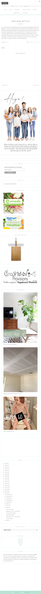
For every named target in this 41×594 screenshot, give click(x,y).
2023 (6, 468)
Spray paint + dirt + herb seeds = (13, 516)
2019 (6, 476)
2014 (6, 485)
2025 (6, 465)
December (8, 494)
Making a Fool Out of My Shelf (13, 511)
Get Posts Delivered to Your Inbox (13, 167)
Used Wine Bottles (10, 514)
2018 (6, 478)
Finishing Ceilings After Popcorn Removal (12, 393)
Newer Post (5, 85)
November (8, 496)
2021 (6, 472)
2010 (6, 492)
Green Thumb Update (11, 513)
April (7, 520)
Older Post (36, 85)
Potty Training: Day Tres (8, 431)
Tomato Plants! (9, 518)
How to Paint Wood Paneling (9, 344)
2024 (6, 467)
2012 (6, 489)
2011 (6, 490)
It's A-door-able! (9, 509)
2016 (6, 481)
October (8, 498)
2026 (6, 463)
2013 (6, 487)
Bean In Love (17, 592)
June (7, 505)
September (8, 500)
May (7, 507)
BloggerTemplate (27, 592)
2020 (6, 474)
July (7, 503)
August (7, 502)
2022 (6, 470)
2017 (6, 479)
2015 (6, 483)
